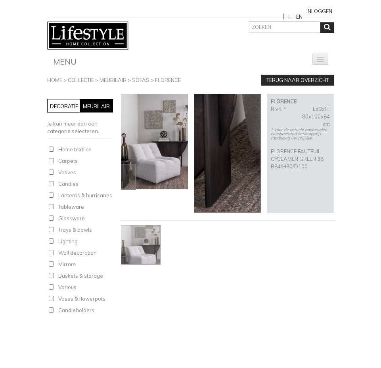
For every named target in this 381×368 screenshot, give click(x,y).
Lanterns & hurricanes (85, 195)
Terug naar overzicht (297, 80)
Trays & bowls (75, 230)
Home (54, 80)
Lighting (68, 241)
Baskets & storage (80, 276)
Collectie (81, 80)
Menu (65, 62)
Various (67, 287)
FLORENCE (168, 80)
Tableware (71, 207)
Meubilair (113, 80)
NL (288, 16)
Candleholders (76, 310)
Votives (67, 172)
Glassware (71, 218)
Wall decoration (77, 253)
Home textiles (75, 149)
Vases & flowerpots (81, 299)
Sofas (140, 80)
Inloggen (319, 11)
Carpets (68, 161)
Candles (68, 184)
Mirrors (67, 264)
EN (299, 16)
